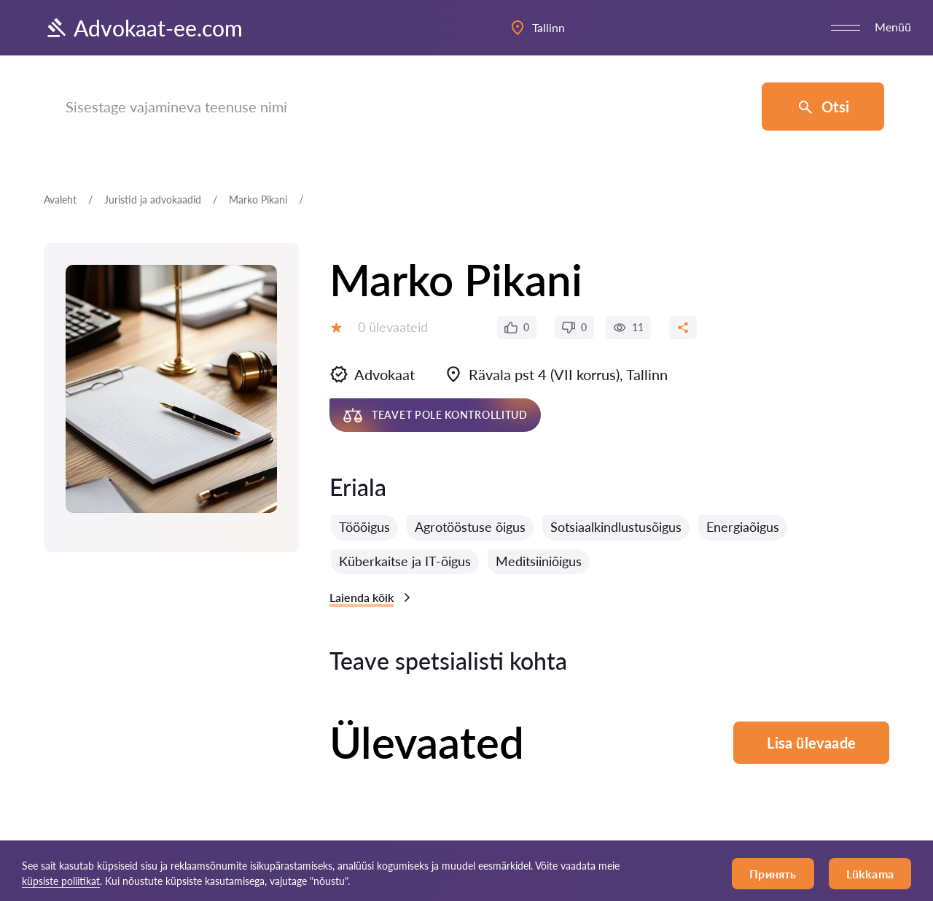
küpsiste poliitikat (61, 881)
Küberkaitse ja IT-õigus (405, 561)
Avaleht (60, 199)
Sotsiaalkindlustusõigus (616, 527)
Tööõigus (364, 527)
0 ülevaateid (393, 327)
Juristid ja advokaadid (152, 199)
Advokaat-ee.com (143, 28)
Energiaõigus (742, 527)
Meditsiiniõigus (539, 561)
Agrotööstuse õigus (470, 527)
